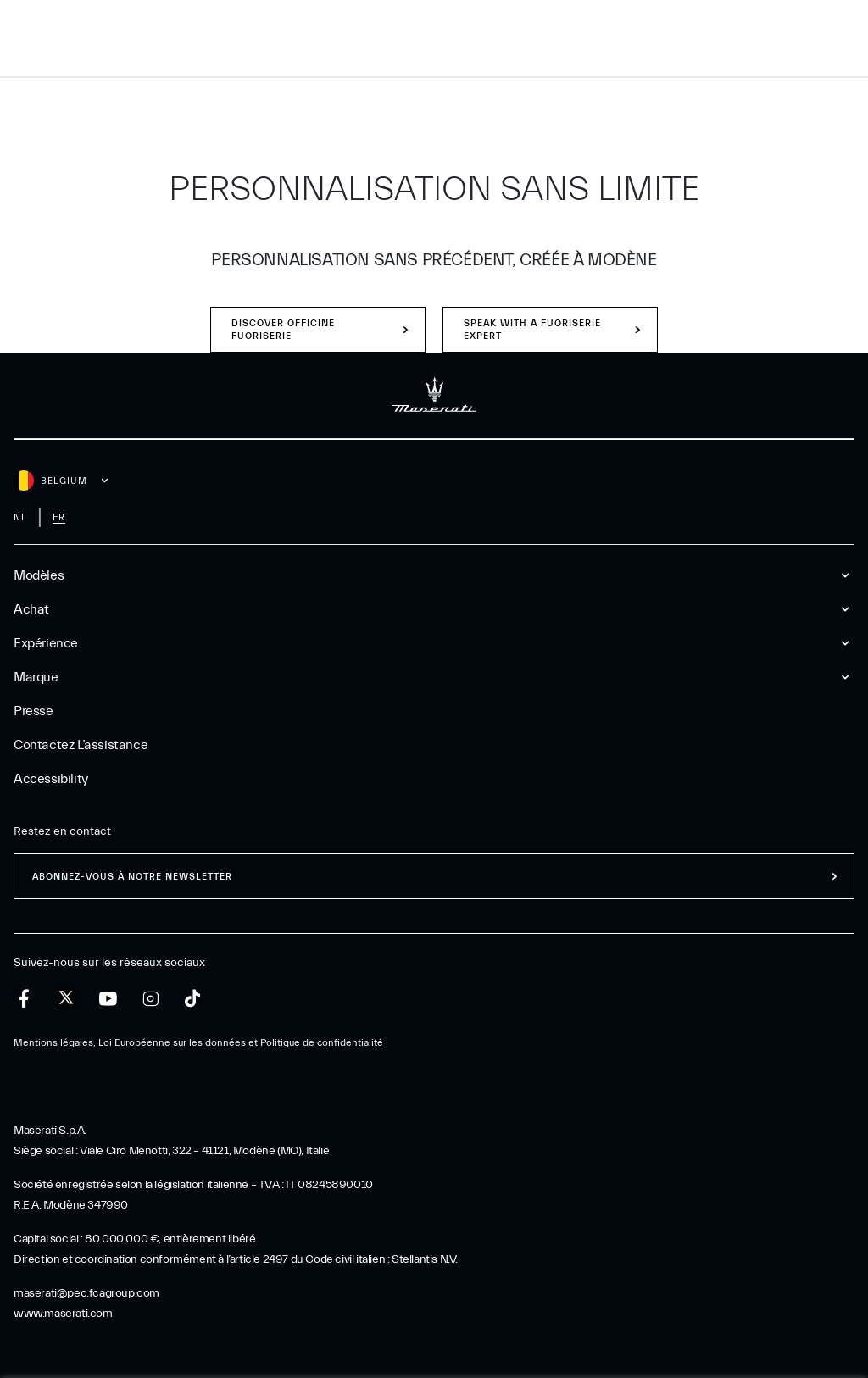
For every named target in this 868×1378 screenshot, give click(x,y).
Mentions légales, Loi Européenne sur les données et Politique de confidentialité (198, 1042)
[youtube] (108, 998)
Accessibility (51, 778)
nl (20, 517)
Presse (33, 711)
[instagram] (150, 999)
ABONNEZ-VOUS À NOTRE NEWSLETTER (132, 876)
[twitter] (66, 998)
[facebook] (24, 998)
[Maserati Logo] (434, 38)
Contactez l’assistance (80, 745)
